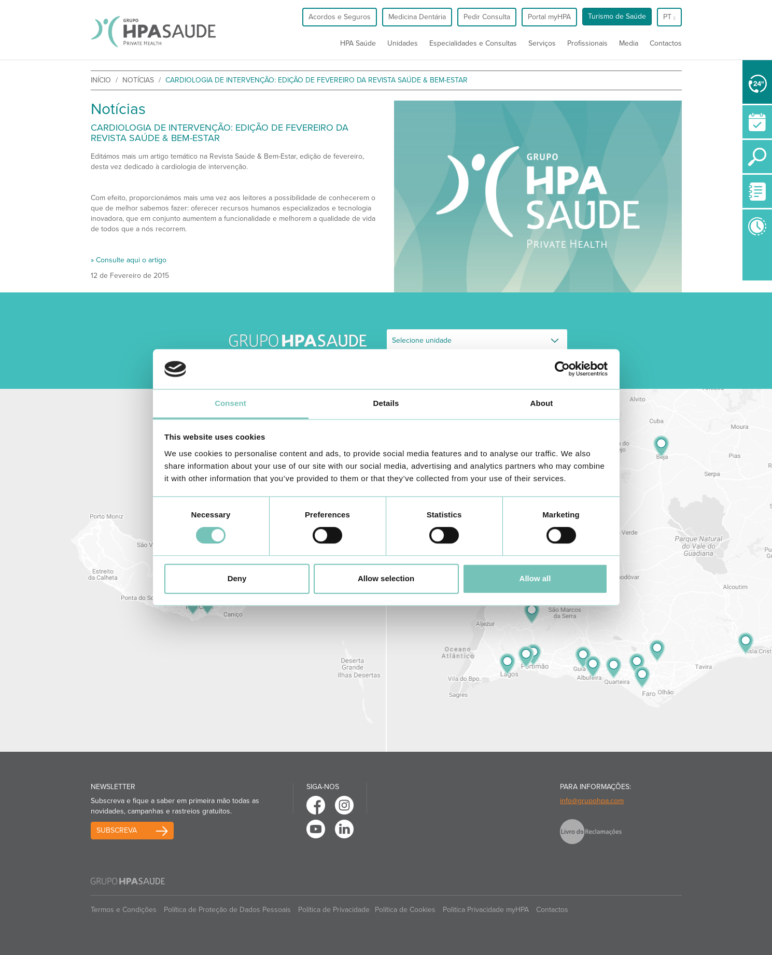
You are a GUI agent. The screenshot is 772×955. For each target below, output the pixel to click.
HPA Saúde (358, 43)
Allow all (535, 578)
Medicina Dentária (417, 16)
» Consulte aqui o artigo (128, 260)
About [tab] (541, 403)
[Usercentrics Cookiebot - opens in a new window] (562, 369)
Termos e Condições (124, 909)
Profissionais (587, 43)
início (101, 80)
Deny (237, 578)
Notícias (138, 80)
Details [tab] (386, 403)
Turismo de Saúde (617, 16)
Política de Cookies (405, 909)
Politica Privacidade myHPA (486, 909)
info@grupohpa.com (592, 800)
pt (669, 16)
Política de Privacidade (334, 909)
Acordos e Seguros (339, 16)
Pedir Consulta (487, 16)
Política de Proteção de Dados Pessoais (227, 909)
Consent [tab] (230, 403)
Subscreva (116, 830)
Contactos (666, 43)
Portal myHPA (549, 16)
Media (628, 43)
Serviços (542, 43)
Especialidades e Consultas (473, 43)
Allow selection (386, 578)
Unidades (402, 43)
